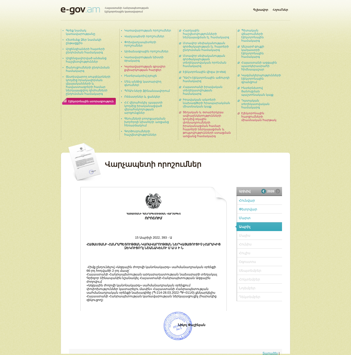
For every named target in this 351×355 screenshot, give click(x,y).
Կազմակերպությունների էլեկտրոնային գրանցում (261, 79)
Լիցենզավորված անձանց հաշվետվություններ (86, 59)
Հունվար (247, 200)
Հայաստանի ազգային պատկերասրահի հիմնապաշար (259, 66)
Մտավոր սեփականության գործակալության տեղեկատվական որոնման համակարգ (204, 61)
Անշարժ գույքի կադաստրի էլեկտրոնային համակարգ (252, 51)
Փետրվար (248, 209)
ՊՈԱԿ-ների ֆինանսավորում (147, 91)
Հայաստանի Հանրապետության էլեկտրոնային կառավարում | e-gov (104, 11)
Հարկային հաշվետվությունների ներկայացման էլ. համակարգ (206, 34)
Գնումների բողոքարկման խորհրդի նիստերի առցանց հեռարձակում (146, 122)
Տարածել (270, 353)
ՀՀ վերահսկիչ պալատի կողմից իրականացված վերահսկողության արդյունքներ (143, 107)
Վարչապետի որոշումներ (144, 36)
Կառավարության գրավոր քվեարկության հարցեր (145, 68)
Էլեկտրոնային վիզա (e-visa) (204, 72)
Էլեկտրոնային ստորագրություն (91, 101)
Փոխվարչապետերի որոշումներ (140, 43)
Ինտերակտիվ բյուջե (140, 75)
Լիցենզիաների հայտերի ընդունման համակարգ (85, 50)
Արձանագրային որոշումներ (146, 51)
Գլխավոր (260, 9)
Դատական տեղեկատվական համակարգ (255, 104)
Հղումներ (280, 9)
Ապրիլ (244, 227)
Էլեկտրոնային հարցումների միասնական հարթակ (258, 117)
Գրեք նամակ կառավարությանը (80, 32)
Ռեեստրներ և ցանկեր (142, 96)
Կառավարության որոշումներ (147, 30)
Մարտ (245, 218)
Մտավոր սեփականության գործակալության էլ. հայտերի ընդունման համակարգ (206, 46)
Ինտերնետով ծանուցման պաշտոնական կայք (257, 91)
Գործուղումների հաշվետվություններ (140, 133)
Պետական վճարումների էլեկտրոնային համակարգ (252, 35)
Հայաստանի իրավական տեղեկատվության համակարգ (203, 90)
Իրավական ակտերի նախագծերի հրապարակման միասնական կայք (206, 103)
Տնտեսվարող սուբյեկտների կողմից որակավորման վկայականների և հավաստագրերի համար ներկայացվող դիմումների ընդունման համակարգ (88, 85)
